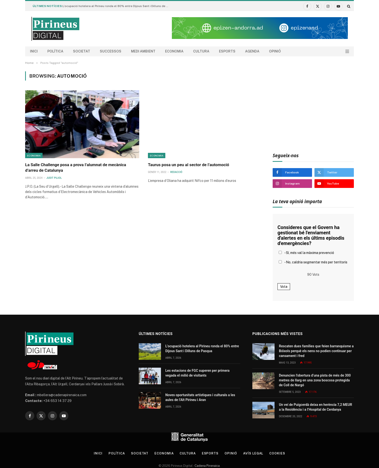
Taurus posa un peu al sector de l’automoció (188, 164)
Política (55, 51)
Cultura (201, 51)
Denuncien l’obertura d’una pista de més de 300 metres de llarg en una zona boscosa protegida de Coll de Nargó (315, 380)
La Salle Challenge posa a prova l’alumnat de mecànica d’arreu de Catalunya (75, 167)
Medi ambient (143, 51)
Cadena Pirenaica (207, 466)
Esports (227, 51)
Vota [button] (283, 287)
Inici (34, 51)
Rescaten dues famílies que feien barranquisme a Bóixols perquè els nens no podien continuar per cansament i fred (316, 351)
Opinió (275, 51)
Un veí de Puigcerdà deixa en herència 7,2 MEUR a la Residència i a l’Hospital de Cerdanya (315, 407)
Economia (174, 51)
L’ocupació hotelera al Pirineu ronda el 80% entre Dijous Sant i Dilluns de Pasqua (117, 6)
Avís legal (253, 453)
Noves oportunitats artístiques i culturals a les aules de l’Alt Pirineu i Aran (200, 397)
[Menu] (347, 51)
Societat (81, 51)
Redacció (176, 172)
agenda (252, 51)
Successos (110, 51)
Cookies (277, 453)
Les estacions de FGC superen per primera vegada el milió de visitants (197, 373)
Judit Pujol (54, 178)
